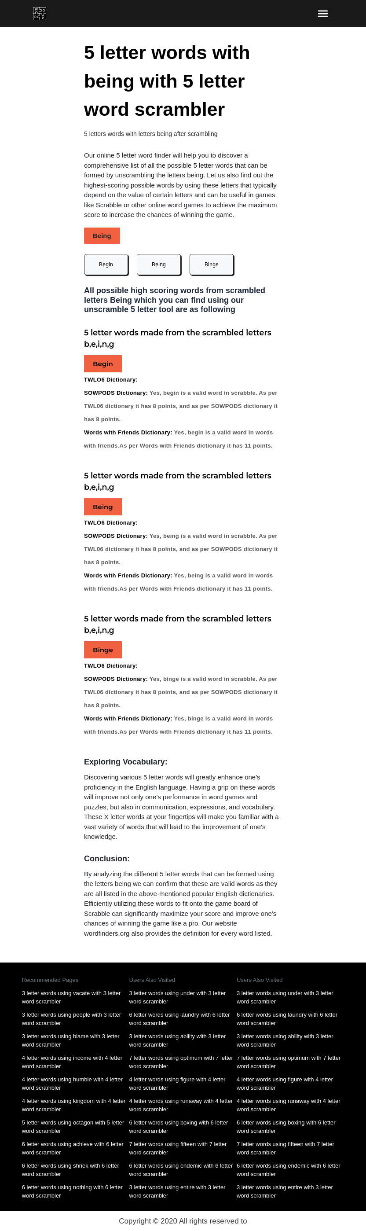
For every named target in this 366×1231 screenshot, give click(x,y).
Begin (106, 264)
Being (159, 264)
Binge (212, 264)
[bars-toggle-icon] (322, 13)
